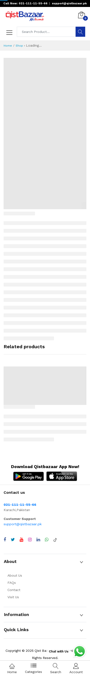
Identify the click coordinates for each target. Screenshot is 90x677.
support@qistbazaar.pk (23, 524)
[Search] (80, 32)
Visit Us (13, 597)
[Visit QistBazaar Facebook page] (5, 539)
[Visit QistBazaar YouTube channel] (21, 539)
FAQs (11, 583)
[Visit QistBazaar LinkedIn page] (38, 539)
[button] (45, 561)
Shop (19, 45)
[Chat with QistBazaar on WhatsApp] (46, 539)
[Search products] (46, 32)
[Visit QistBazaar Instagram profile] (30, 539)
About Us (14, 575)
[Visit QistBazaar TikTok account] (55, 539)
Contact (13, 590)
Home (8, 45)
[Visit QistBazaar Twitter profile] (13, 539)
